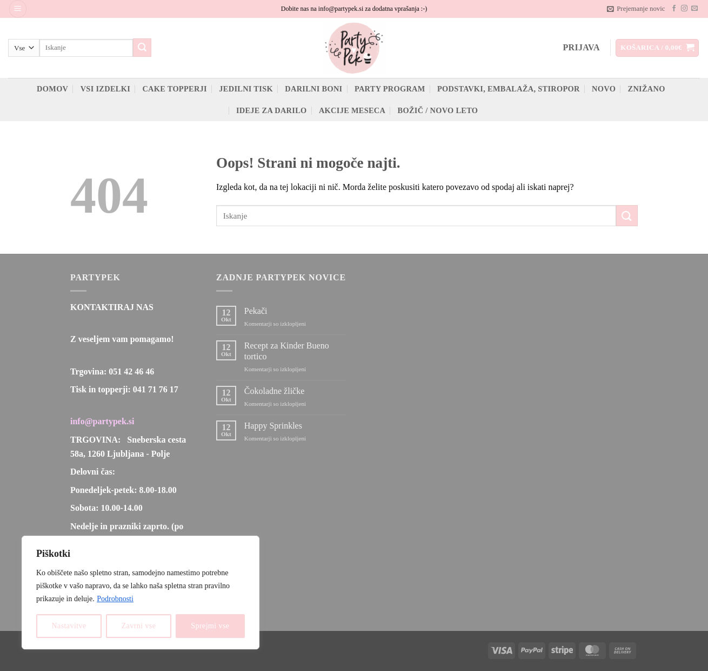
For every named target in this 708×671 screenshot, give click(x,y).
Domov (52, 88)
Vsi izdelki (105, 88)
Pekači (256, 310)
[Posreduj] (142, 47)
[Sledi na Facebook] (674, 8)
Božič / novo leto (438, 110)
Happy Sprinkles (273, 425)
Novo (604, 88)
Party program (390, 88)
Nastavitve (69, 626)
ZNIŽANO (646, 88)
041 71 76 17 (155, 389)
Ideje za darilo (271, 110)
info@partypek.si (102, 421)
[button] (17, 9)
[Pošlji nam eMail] (694, 8)
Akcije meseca (352, 110)
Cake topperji (174, 88)
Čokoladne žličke (274, 391)
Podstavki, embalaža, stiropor (508, 88)
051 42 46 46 (131, 371)
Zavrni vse (139, 626)
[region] (140, 592)
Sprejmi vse (210, 626)
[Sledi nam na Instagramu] (684, 8)
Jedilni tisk (246, 88)
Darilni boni (313, 88)
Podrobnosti (115, 599)
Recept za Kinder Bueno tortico (286, 350)
